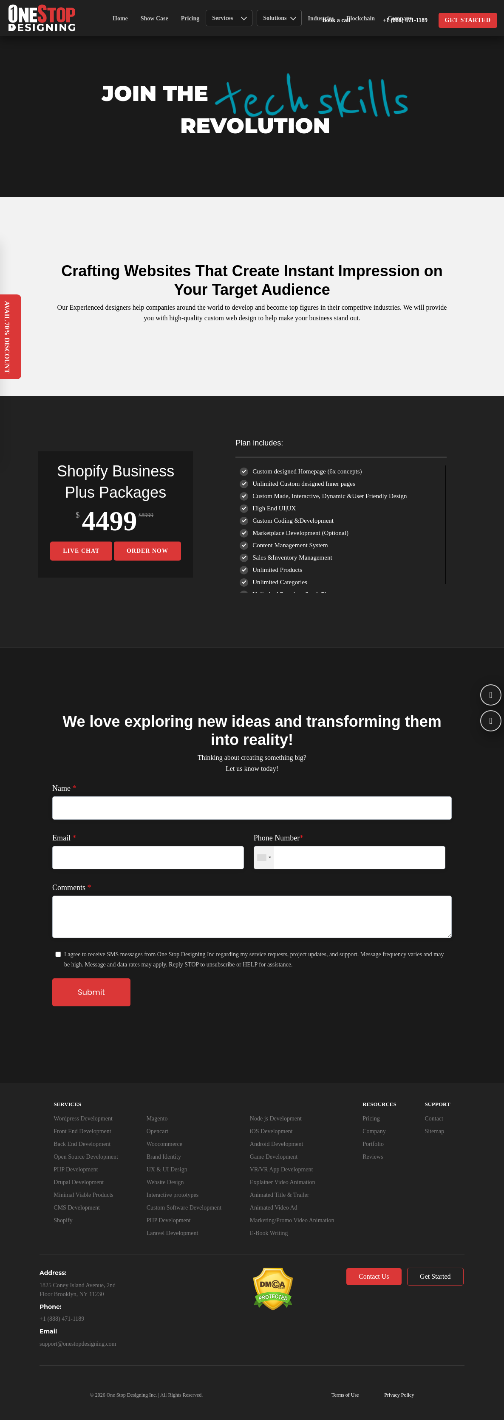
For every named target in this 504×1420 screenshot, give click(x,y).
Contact (434, 1118)
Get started (468, 20)
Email (64, 838)
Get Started (435, 1276)
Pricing (190, 18)
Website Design (165, 1182)
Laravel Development (172, 1233)
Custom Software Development (184, 1207)
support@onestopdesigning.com (78, 1344)
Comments (71, 887)
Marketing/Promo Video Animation (292, 1220)
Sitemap (434, 1131)
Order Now (147, 551)
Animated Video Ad (273, 1207)
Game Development (273, 1157)
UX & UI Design (167, 1169)
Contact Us (374, 1276)
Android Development (276, 1144)
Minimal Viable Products (83, 1195)
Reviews (372, 1157)
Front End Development (82, 1131)
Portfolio (373, 1144)
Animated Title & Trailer (279, 1195)
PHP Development (76, 1169)
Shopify (63, 1220)
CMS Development (77, 1207)
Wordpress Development (83, 1118)
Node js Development (276, 1118)
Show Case (154, 18)
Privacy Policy (399, 1395)
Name (64, 788)
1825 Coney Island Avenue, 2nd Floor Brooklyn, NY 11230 (78, 1289)
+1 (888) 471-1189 (396, 21)
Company (373, 1131)
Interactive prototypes (172, 1195)
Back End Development (82, 1144)
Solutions (279, 17)
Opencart (157, 1131)
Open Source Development (86, 1157)
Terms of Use (345, 1395)
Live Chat (81, 551)
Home (120, 18)
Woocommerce (164, 1144)
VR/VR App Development (281, 1169)
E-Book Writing (269, 1233)
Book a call (336, 20)
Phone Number (278, 838)
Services (229, 17)
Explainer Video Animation (282, 1182)
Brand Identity (164, 1157)
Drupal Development (79, 1182)
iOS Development (271, 1131)
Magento (157, 1118)
